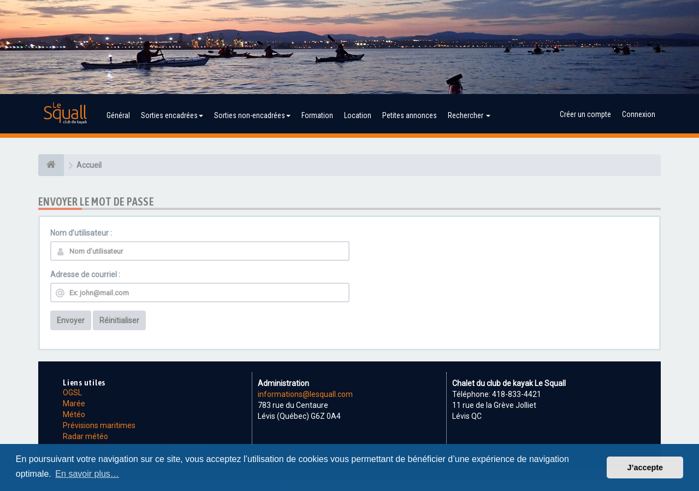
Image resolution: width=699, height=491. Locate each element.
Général (118, 115)
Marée (74, 403)
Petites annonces (409, 115)
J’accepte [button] (645, 467)
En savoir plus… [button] (87, 473)
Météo (74, 414)
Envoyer (71, 320)
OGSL (72, 392)
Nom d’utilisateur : (81, 233)
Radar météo (85, 436)
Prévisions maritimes (99, 425)
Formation (317, 115)
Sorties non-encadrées (252, 115)
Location (357, 115)
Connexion (638, 114)
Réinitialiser (119, 320)
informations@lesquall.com (305, 394)
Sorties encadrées (172, 115)
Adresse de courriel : (85, 274)
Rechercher (469, 115)
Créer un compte (585, 114)
